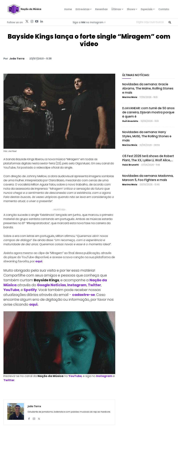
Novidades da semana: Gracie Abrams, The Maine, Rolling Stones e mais (147, 88)
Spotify (30, 289)
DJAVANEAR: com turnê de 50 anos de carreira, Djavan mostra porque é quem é (148, 112)
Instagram (77, 285)
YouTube (11, 289)
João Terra (16, 58)
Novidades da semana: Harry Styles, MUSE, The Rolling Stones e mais (146, 136)
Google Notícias (51, 285)
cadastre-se (83, 294)
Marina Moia (129, 97)
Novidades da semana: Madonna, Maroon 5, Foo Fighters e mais (147, 178)
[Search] (170, 22)
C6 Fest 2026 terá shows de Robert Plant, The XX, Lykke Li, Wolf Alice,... (148, 158)
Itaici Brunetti (130, 164)
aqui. (33, 304)
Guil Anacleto (130, 121)
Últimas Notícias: (135, 75)
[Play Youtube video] (59, 342)
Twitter (94, 285)
